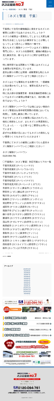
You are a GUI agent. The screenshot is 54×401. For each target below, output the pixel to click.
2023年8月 (27, 272)
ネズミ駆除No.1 (30, 397)
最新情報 (12, 9)
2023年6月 (27, 276)
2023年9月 (27, 271)
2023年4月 (27, 280)
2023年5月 (27, 278)
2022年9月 (27, 293)
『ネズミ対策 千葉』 (8, 253)
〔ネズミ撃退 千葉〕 (22, 16)
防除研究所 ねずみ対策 (19, 24)
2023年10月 (27, 269)
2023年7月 (27, 274)
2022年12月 (27, 288)
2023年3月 (27, 282)
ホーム (5, 9)
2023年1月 (27, 286)
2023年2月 (27, 284)
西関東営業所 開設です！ (44, 253)
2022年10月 (27, 291)
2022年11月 (27, 289)
